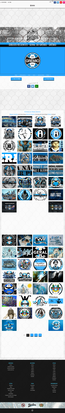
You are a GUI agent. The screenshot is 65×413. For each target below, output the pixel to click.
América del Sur (22, 75)
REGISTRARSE (3, 2)
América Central (11, 366)
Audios (54, 368)
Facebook (32, 385)
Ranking (10, 385)
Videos (32, 364)
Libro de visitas (11, 390)
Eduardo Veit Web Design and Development (32, 410)
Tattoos (32, 371)
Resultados (11, 393)
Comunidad (32, 390)
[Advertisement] (32, 17)
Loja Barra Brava (54, 385)
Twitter (32, 387)
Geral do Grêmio (41, 75)
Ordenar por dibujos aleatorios (32, 111)
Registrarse (54, 387)
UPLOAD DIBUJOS (49, 79)
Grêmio (34, 75)
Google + (32, 388)
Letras (32, 368)
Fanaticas (32, 374)
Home (16, 75)
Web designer (11, 396)
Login (54, 388)
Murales (32, 376)
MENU (32, 5)
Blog (11, 387)
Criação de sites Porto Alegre (11, 395)
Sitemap (54, 391)
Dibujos (32, 373)
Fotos (32, 366)
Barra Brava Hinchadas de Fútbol (32, 34)
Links (54, 369)
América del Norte (10, 368)
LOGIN (9, 2)
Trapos (32, 369)
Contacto (54, 390)
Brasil (29, 75)
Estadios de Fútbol (11, 388)
